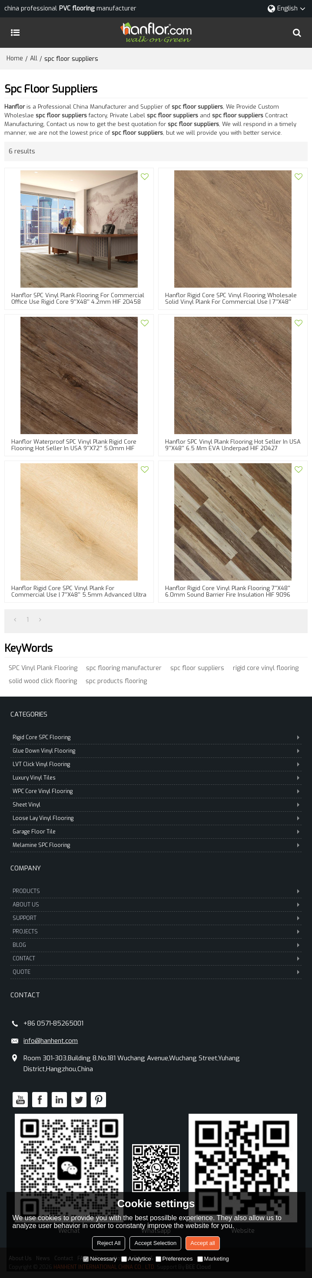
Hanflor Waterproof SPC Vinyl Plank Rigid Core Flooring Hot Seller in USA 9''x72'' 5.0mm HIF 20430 (73, 448)
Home (15, 58)
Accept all (202, 1243)
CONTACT (156, 958)
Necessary (99, 1258)
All (33, 58)
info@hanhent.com (50, 1040)
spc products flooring (116, 681)
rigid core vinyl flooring (266, 668)
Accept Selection (155, 1243)
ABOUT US (156, 904)
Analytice (136, 1258)
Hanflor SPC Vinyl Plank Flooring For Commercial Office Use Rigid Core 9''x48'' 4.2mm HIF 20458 (77, 298)
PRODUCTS (156, 891)
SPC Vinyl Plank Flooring (43, 668)
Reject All (108, 1243)
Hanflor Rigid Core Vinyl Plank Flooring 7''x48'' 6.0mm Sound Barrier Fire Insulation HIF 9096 (227, 591)
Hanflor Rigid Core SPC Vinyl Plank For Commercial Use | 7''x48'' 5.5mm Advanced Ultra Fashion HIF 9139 (78, 594)
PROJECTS (156, 931)
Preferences (174, 1258)
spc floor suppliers (197, 668)
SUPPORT (156, 918)
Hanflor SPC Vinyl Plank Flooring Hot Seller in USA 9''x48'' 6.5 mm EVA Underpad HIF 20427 (233, 444)
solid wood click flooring (43, 681)
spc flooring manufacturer (124, 668)
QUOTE (156, 972)
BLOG (156, 945)
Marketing (213, 1258)
